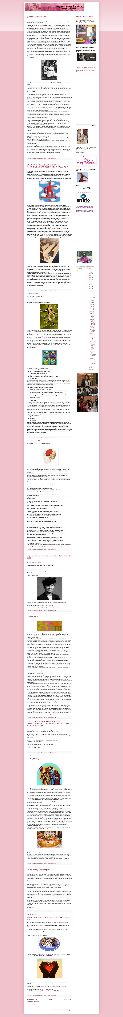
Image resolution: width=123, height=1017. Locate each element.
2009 (90, 369)
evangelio (30, 795)
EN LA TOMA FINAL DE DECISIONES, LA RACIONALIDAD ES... (93, 322)
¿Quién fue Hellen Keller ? (37, 17)
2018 (90, 277)
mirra (33, 793)
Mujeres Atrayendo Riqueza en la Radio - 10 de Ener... (93, 336)
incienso (29, 793)
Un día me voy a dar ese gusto (39, 870)
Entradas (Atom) (36, 1001)
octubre (91, 295)
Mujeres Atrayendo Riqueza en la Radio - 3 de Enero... (93, 361)
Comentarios (80, 270)
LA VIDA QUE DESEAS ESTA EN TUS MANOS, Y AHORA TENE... (93, 346)
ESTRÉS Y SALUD (34, 296)
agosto (91, 300)
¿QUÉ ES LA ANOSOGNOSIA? (39, 443)
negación (54, 478)
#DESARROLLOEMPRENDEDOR (82, 65)
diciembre (92, 290)
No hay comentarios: (52, 158)
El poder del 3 (32, 617)
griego (38, 468)
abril (91, 308)
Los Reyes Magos (34, 759)
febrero (91, 311)
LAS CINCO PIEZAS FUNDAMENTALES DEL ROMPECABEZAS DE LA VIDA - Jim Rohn (86, 69)
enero (91, 313)
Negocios (94, 70)
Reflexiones (78, 71)
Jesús (56, 791)
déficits (60, 470)
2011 (90, 365)
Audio (78, 67)
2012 (90, 288)
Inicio (50, 999)
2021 (90, 272)
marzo (91, 309)
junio (91, 304)
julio (91, 302)
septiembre (92, 297)
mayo (91, 306)
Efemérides (90, 67)
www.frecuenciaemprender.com (34, 562)
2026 (90, 268)
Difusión (84, 67)
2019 (90, 275)
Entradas (79, 268)
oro (69, 792)
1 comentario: (50, 437)
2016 (90, 281)
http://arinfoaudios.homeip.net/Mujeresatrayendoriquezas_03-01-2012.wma (44, 990)
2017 (90, 279)
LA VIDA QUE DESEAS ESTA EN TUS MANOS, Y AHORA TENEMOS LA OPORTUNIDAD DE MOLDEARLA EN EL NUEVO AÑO (49, 724)
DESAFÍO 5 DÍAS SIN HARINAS (84, 16)
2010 (90, 367)
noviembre (92, 293)
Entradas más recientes (32, 999)
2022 (90, 270)
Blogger (69, 1010)
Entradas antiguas (67, 999)
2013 (90, 286)
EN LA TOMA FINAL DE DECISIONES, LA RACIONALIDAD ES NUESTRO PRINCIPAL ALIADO (47, 166)
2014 (90, 284)
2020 (90, 273)
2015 (90, 282)
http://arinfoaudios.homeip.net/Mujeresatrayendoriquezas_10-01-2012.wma (44, 607)
